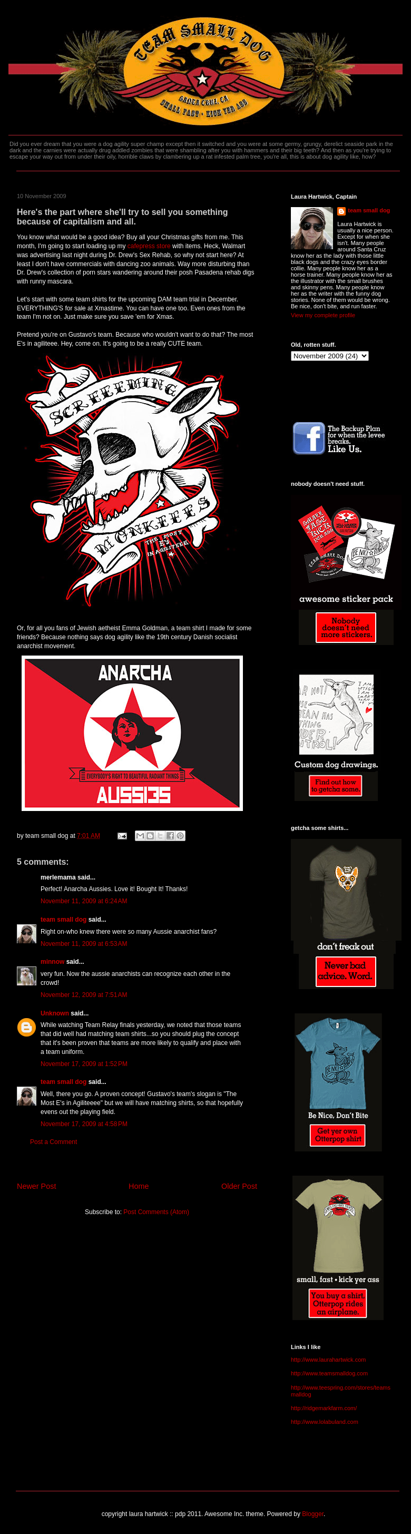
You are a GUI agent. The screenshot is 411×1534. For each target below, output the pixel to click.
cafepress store (150, 246)
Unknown (55, 1013)
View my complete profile (323, 315)
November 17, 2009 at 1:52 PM (84, 1064)
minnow (52, 961)
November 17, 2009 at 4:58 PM (84, 1124)
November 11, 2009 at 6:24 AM (84, 901)
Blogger (313, 1514)
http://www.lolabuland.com (324, 1422)
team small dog (63, 919)
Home (139, 1186)
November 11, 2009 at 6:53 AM (84, 943)
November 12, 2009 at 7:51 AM (84, 995)
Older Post (239, 1186)
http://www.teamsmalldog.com (329, 1373)
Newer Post (36, 1186)
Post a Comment (53, 1142)
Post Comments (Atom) (156, 1212)
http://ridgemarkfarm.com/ (324, 1408)
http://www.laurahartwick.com (328, 1359)
